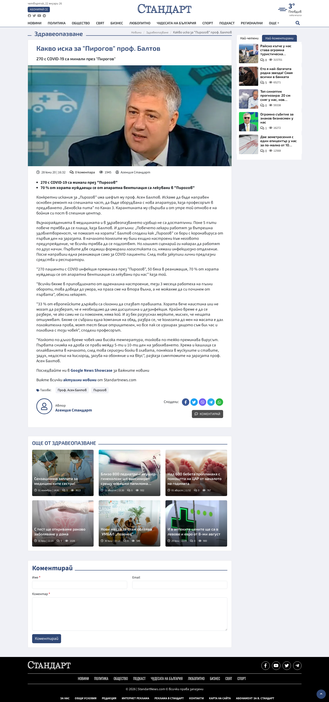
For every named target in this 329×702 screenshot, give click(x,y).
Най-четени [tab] (249, 38)
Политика (57, 23)
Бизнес (117, 23)
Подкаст (227, 23)
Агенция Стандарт (73, 410)
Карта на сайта (220, 698)
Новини (34, 23)
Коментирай (207, 414)
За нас (65, 698)
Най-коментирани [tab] (279, 38)
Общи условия (86, 698)
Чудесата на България (176, 23)
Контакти (196, 698)
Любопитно (139, 23)
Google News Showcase (92, 370)
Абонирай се (39, 10)
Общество (81, 23)
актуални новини (80, 380)
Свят (100, 23)
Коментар (41, 594)
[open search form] (298, 23)
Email (136, 577)
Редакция (109, 698)
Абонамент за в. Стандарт (255, 698)
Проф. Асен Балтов (72, 390)
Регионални (252, 23)
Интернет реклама (135, 698)
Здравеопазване (157, 32)
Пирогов (99, 390)
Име (36, 577)
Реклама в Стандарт (169, 698)
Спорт (207, 23)
